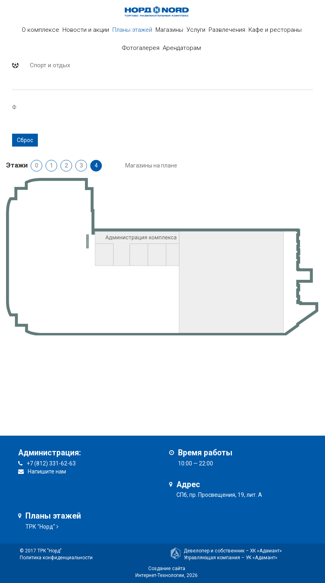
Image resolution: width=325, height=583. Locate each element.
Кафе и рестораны (275, 29)
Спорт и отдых (50, 65)
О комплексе (40, 29)
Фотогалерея (140, 48)
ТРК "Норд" (40, 526)
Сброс (25, 140)
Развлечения (227, 29)
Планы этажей (132, 29)
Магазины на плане (151, 165)
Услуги (195, 29)
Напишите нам (47, 471)
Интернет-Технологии (159, 575)
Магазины (169, 29)
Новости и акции (85, 29)
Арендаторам (182, 48)
